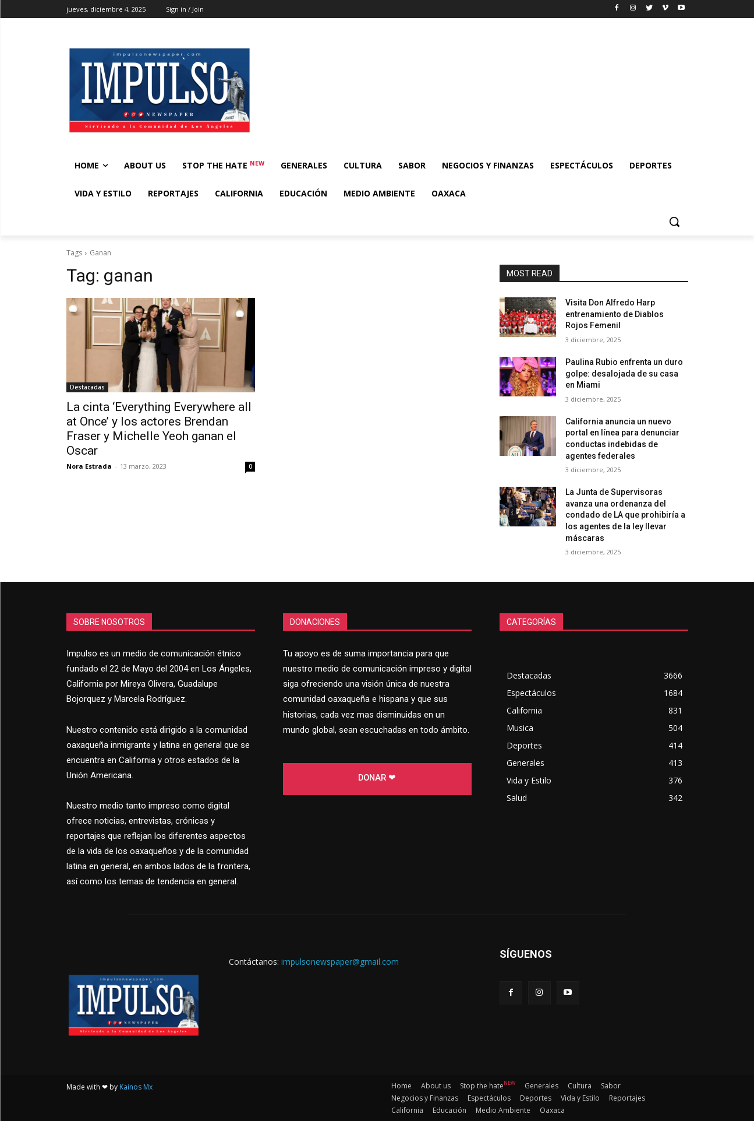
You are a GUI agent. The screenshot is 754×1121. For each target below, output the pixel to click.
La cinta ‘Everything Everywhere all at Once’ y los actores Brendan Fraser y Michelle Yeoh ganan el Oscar (159, 429)
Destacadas (87, 387)
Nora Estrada (89, 466)
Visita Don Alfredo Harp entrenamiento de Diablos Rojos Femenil (614, 314)
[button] (674, 222)
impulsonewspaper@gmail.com (340, 961)
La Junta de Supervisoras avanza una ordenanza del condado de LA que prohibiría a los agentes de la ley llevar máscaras (625, 514)
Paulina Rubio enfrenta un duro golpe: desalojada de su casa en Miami (624, 373)
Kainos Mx (136, 1087)
